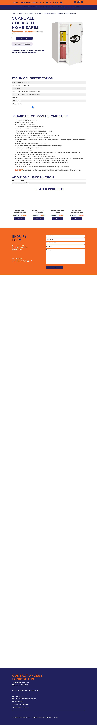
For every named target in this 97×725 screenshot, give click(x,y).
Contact (59, 7)
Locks (40, 7)
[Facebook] (33, 108)
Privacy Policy (17, 702)
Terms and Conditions (20, 705)
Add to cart (24, 38)
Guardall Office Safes (27, 51)
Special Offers (68, 7)
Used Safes (51, 7)
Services (33, 7)
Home (20, 7)
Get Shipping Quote (22, 44)
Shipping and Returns (20, 708)
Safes (45, 7)
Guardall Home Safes (29, 53)
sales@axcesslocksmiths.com (26, 699)
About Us (26, 7)
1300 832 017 (54, 2)
